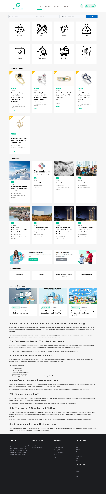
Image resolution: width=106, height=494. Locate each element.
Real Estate (42, 58)
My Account (57, 6)
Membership (35, 450)
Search (92, 16)
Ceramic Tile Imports (40, 183)
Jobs (86, 36)
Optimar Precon (61, 183)
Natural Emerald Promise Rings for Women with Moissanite (64, 95)
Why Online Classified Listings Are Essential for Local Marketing (83, 313)
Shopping (64, 58)
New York (78, 471)
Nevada (14, 106)
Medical (19, 58)
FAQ (55, 457)
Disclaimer (56, 454)
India (41, 236)
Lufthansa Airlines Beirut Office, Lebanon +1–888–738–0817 (19, 189)
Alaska (14, 195)
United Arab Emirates (84, 187)
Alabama (14, 236)
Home (39, 6)
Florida (77, 476)
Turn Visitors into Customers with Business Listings (22, 312)
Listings (47, 6)
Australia (37, 187)
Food (42, 36)
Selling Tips (35, 445)
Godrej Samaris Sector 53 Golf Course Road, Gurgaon (41, 230)
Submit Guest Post (58, 447)
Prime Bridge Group (84, 183)
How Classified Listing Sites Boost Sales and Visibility (52, 312)
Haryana (37, 236)
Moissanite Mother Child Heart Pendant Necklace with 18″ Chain (19, 140)
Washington (79, 478)
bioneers (25, 307)
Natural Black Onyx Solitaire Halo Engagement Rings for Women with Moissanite (18, 97)
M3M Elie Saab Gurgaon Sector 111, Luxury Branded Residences (85, 230)
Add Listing (89, 6)
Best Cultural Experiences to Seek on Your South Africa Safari (19, 230)
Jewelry (64, 36)
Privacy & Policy (58, 450)
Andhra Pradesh (86, 274)
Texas (58, 187)
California (78, 469)
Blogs (66, 6)
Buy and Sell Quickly (37, 447)
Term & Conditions (58, 452)
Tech (86, 58)
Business (19, 36)
